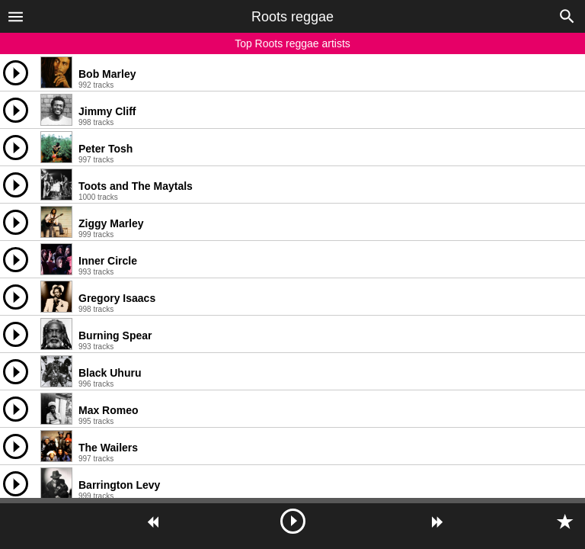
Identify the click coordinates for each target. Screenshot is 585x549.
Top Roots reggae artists (292, 43)
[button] (15, 16)
